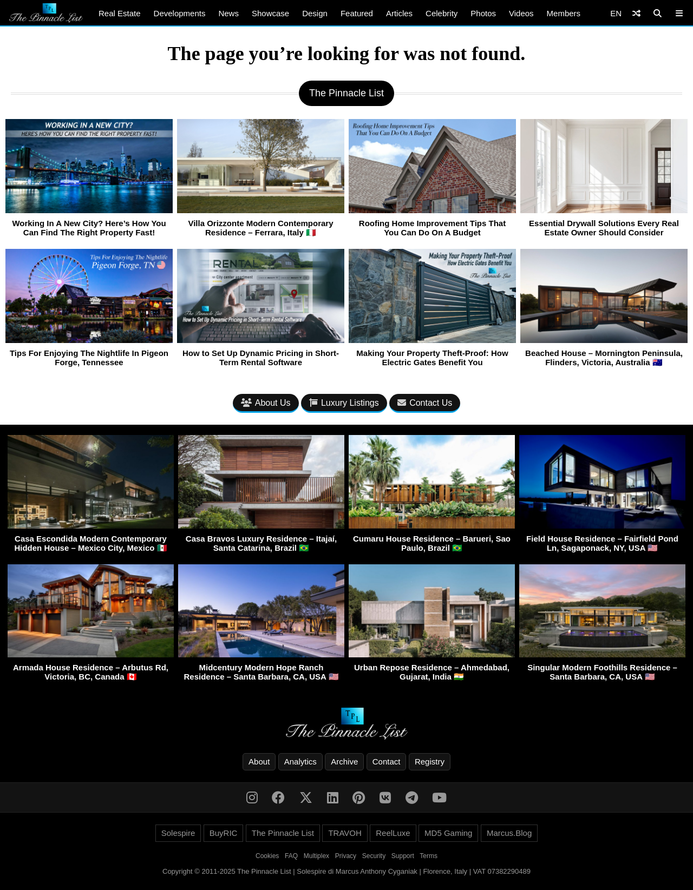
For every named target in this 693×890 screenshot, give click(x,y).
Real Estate (120, 13)
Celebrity (441, 13)
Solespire (178, 833)
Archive (344, 761)
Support (402, 856)
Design (315, 13)
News (228, 13)
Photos (483, 13)
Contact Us (424, 402)
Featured (357, 13)
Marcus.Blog (509, 833)
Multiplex (316, 856)
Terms (428, 856)
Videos (521, 13)
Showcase (270, 13)
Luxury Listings (344, 402)
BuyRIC (224, 833)
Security (373, 856)
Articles (399, 13)
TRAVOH (344, 833)
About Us (266, 402)
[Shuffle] (636, 13)
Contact (386, 761)
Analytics (300, 761)
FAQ (291, 856)
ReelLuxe (393, 833)
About (259, 761)
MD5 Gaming (448, 833)
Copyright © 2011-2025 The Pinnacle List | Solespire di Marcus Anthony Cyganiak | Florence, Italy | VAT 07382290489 (346, 871)
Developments (180, 13)
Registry (429, 761)
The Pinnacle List (283, 833)
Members (564, 13)
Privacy (345, 856)
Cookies (267, 856)
